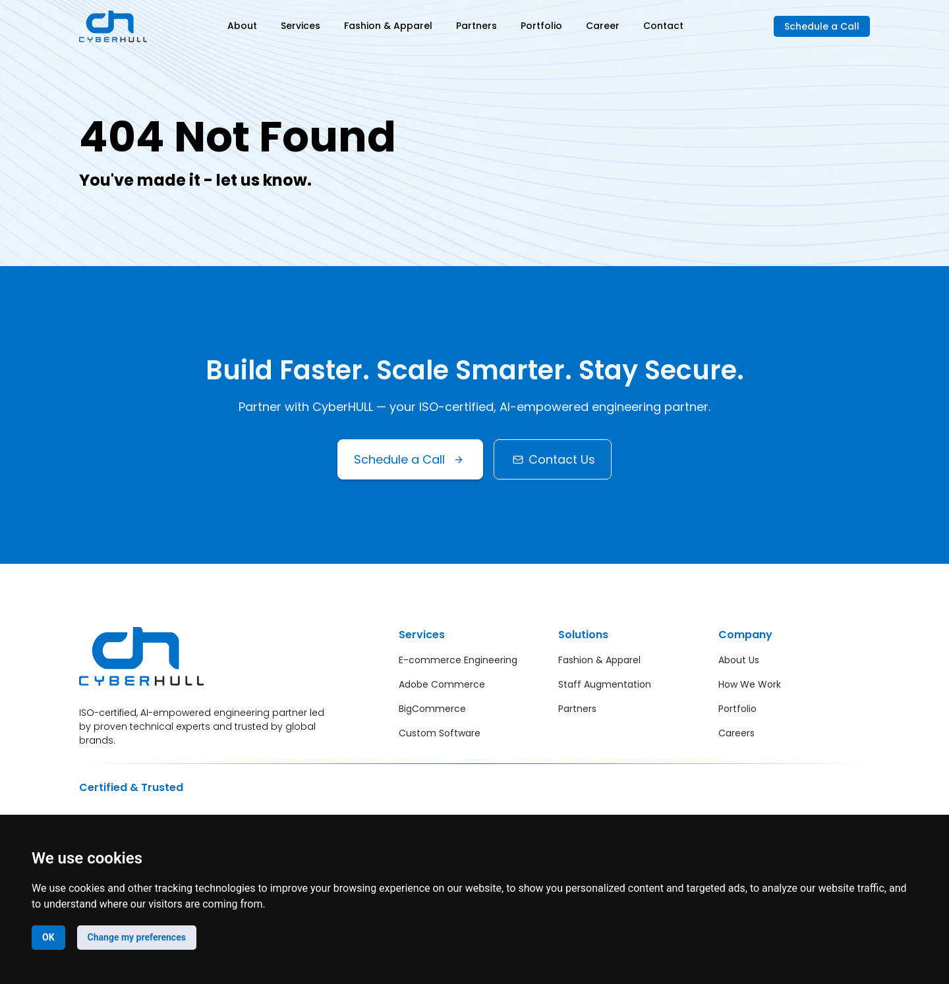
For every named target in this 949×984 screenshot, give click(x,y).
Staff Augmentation (604, 684)
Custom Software (439, 733)
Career (602, 25)
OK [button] (48, 937)
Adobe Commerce (442, 684)
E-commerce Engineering (458, 660)
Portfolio (541, 25)
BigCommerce (432, 708)
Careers (736, 733)
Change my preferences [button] (137, 937)
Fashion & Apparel (388, 25)
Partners (476, 25)
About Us (738, 660)
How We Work (749, 684)
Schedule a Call (821, 26)
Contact (663, 25)
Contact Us (552, 459)
